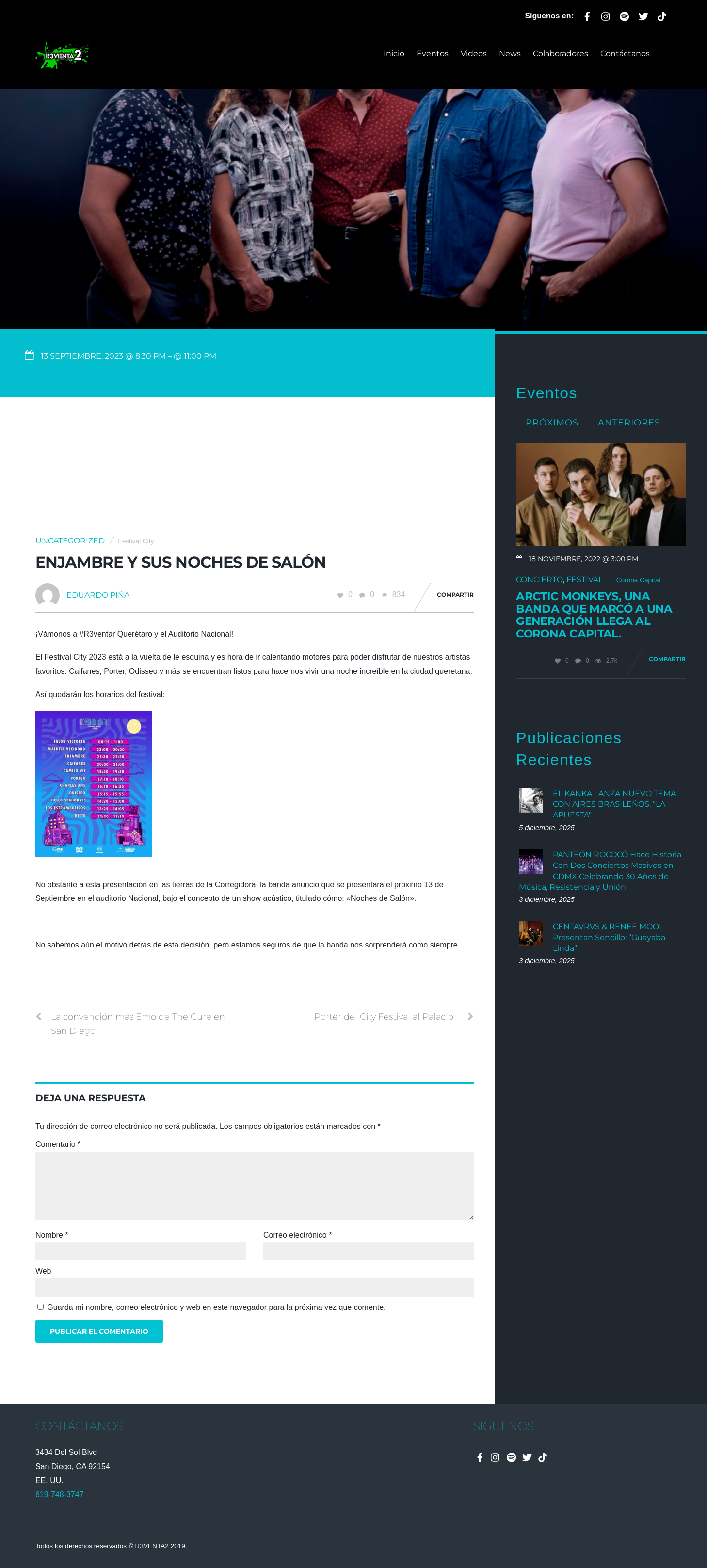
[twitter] (643, 15)
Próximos (552, 422)
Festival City (136, 541)
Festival (584, 579)
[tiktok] (662, 15)
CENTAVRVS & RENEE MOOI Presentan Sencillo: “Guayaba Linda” (609, 937)
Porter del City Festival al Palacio (394, 1017)
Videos (474, 53)
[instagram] (606, 15)
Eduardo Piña (97, 595)
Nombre (51, 1235)
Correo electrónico (297, 1235)
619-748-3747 (59, 1494)
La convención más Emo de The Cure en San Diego (130, 1023)
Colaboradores (560, 53)
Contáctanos (625, 53)
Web (43, 1271)
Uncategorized (70, 540)
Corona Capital (638, 580)
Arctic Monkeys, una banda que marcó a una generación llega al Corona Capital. (594, 614)
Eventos (433, 53)
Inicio (394, 53)
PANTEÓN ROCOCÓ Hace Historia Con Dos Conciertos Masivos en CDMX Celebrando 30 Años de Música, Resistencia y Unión (600, 871)
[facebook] (587, 15)
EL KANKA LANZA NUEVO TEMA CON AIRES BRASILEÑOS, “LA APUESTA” (614, 804)
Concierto (539, 579)
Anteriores (629, 422)
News (510, 53)
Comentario (57, 1144)
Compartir (455, 594)
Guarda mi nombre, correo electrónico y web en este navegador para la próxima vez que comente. (216, 1307)
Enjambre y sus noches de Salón (180, 562)
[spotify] (624, 15)
